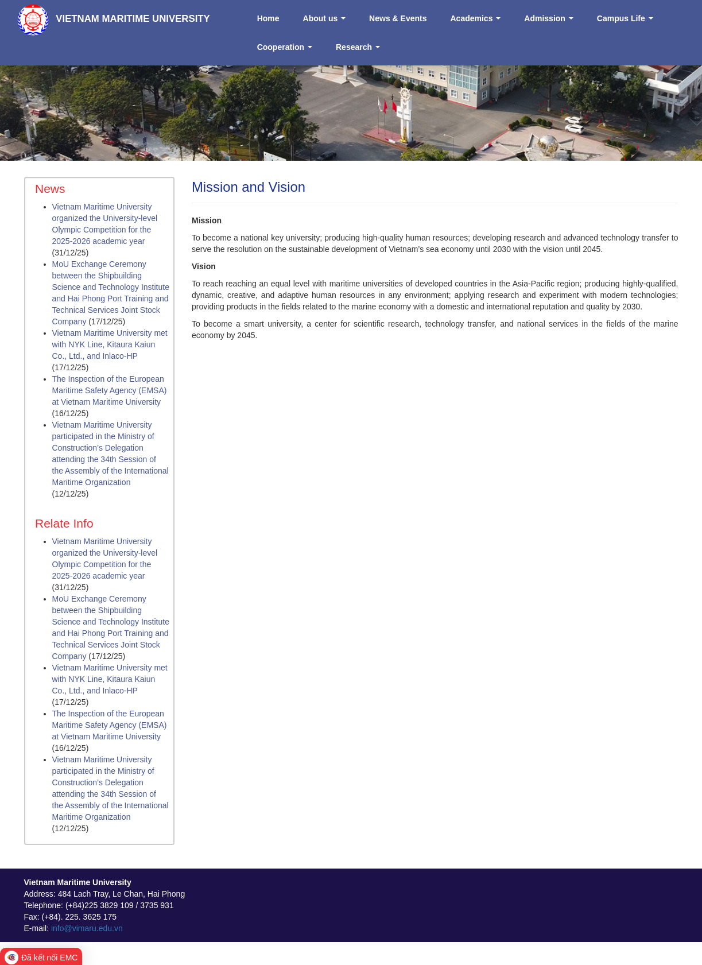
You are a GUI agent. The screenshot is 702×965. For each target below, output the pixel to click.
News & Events (397, 18)
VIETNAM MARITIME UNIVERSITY (133, 18)
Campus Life (625, 18)
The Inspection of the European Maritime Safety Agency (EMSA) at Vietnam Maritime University (109, 390)
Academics (475, 18)
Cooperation (284, 47)
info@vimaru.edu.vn (87, 928)
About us (324, 18)
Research (358, 47)
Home (268, 18)
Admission (548, 18)
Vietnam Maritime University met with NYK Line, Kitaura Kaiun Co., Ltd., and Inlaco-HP (110, 344)
